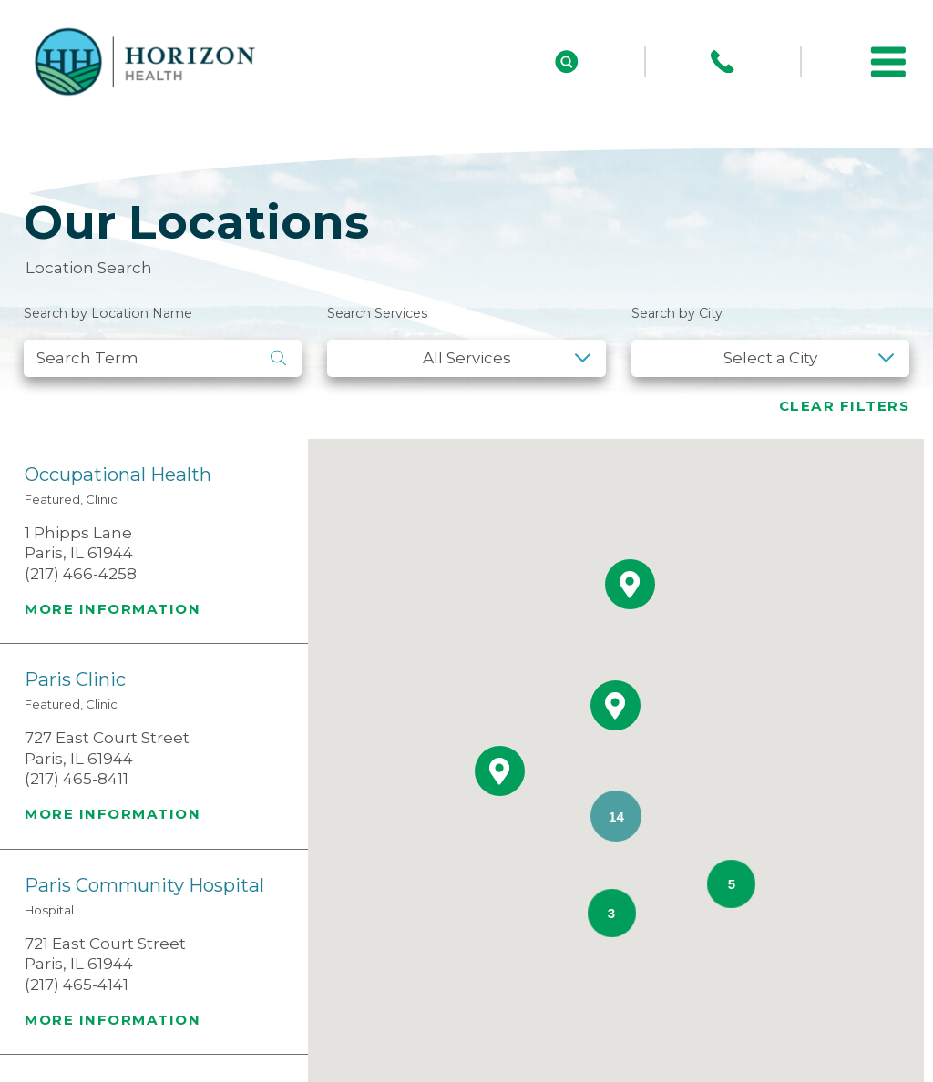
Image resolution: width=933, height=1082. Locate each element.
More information (112, 610)
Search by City (677, 313)
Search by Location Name (108, 313)
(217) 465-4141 (76, 984)
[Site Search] (567, 62)
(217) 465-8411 (76, 779)
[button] (888, 62)
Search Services (377, 313)
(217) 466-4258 (81, 574)
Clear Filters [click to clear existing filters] (844, 406)
